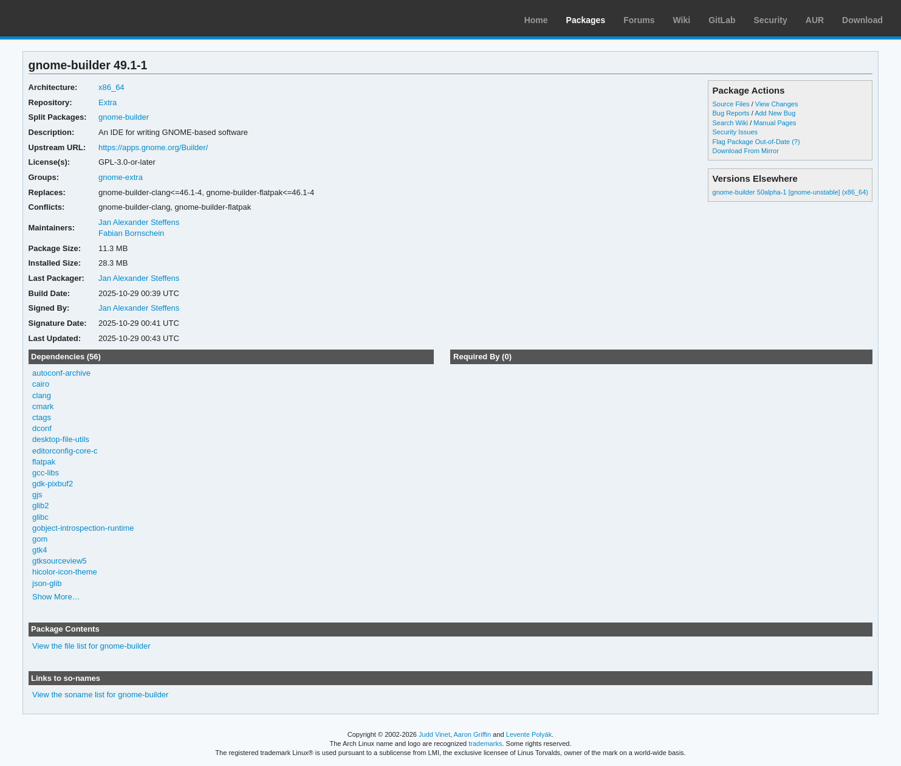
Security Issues (735, 132)
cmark (42, 406)
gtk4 (39, 549)
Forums (638, 20)
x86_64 (111, 87)
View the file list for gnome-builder (91, 645)
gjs (37, 494)
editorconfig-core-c (65, 450)
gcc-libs (45, 472)
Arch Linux (67, 18)
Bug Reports (731, 113)
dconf (42, 428)
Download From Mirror (746, 150)
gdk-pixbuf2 (52, 483)
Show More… (56, 596)
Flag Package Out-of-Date (751, 141)
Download (862, 20)
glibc (40, 517)
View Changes (776, 104)
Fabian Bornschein (131, 233)
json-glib (46, 583)
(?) (796, 141)
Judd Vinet (434, 734)
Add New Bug (775, 113)
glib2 (40, 505)
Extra (107, 102)
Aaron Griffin (472, 734)
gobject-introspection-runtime (83, 528)
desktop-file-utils (60, 439)
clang (41, 395)
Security (770, 20)
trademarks (485, 743)
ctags (41, 417)
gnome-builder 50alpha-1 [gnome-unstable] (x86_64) (790, 192)
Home (536, 20)
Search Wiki (731, 122)
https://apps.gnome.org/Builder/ (153, 147)
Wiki (682, 20)
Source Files (731, 104)
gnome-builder (123, 117)
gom (39, 538)
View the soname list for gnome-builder (100, 694)
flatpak (43, 461)
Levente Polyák (529, 734)
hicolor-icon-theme (64, 571)
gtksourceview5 (59, 560)
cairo (40, 383)
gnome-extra (120, 177)
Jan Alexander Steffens (138, 222)
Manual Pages (774, 122)
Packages (586, 20)
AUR (815, 20)
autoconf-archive (61, 373)
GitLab (721, 20)
